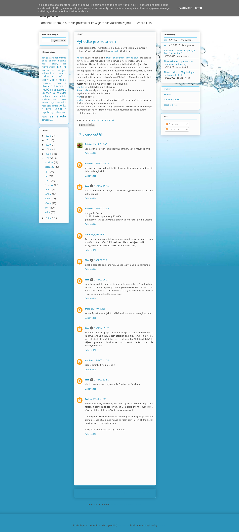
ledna (48, 212)
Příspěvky (172, 123)
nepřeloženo (97, 119)
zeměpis (45, 119)
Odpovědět (90, 153)
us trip (54, 105)
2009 (48, 149)
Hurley (80, 57)
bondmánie (60, 57)
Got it (198, 8)
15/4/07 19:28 (101, 163)
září (47, 175)
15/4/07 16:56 (100, 144)
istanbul (45, 70)
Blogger (161, 525)
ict (64, 67)
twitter (167, 88)
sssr (64, 99)
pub (55, 96)
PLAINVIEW (123, 525)
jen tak (55, 70)
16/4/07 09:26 (98, 308)
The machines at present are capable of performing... (178, 63)
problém (46, 96)
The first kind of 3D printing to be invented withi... (179, 74)
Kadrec (88, 398)
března (48, 203)
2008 (48, 153)
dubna (48, 198)
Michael (80, 100)
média (62, 80)
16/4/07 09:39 (101, 327)
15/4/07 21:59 (101, 208)
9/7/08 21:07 (99, 398)
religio (62, 96)
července (49, 185)
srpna (48, 180)
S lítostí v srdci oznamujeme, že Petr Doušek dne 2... (179, 52)
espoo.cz (168, 94)
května (48, 194)
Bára (87, 185)
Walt (79, 96)
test (49, 105)
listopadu (50, 166)
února (48, 207)
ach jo (45, 57)
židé (51, 120)
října (47, 171)
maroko (62, 73)
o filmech (57, 86)
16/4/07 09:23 (101, 279)
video (57, 112)
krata (87, 234)
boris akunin (49, 60)
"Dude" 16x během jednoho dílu (121, 57)
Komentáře (172, 129)
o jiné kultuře (57, 89)
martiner (89, 163)
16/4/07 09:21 (101, 260)
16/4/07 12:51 (101, 379)
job (64, 70)
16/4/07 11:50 (101, 360)
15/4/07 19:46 (101, 185)
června (48, 189)
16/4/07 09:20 (98, 234)
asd (165, 39)
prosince (49, 162)
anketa (51, 58)
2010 (48, 144)
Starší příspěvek (143, 493)
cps (64, 63)
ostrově (114, 51)
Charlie (80, 86)
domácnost (48, 67)
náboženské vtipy (51, 83)
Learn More (184, 8)
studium (45, 102)
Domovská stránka (116, 493)
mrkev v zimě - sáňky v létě (54, 78)
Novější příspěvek (87, 493)
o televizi (109, 119)
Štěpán (88, 144)
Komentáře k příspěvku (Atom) (126, 504)
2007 (48, 158)
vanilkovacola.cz (172, 99)
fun (59, 67)
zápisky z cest (170, 104)
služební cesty (50, 99)
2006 (48, 217)
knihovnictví (48, 73)
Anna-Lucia (82, 90)
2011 (48, 140)
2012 (48, 135)
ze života (58, 116)
